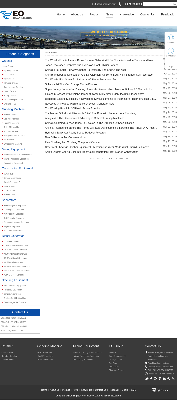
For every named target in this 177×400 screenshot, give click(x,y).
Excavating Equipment (13, 163)
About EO (113, 352)
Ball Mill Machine (11, 115)
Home (61, 14)
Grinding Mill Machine (13, 144)
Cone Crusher (10, 75)
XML (133, 390)
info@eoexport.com (106, 4)
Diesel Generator (13, 236)
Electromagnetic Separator (15, 205)
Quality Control (115, 360)
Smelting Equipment (15, 280)
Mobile (125, 390)
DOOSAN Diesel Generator (15, 258)
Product (94, 14)
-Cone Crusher (7, 360)
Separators (9, 200)
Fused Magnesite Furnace (15, 302)
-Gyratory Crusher (9, 356)
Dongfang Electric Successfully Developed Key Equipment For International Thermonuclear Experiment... (101, 98)
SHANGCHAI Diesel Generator (17, 271)
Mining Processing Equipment (16, 159)
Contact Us (147, 14)
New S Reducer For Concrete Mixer (65, 137)
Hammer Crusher (11, 83)
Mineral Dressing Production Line (18, 155)
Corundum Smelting (12, 294)
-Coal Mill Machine (45, 356)
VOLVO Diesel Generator (14, 275)
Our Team (113, 363)
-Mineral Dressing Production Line (87, 352)
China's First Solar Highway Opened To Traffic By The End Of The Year (85, 70)
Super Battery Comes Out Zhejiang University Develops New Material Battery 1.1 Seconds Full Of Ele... (101, 89)
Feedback (167, 14)
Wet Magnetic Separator (14, 214)
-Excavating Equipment (83, 360)
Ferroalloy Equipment (13, 290)
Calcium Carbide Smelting (15, 298)
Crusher (7, 60)
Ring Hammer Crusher (13, 87)
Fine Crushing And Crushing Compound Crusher (72, 142)
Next (121, 159)
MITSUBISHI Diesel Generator (17, 266)
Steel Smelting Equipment (15, 286)
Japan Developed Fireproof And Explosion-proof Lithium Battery (81, 65)
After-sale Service (116, 370)
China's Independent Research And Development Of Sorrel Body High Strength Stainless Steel (99, 74)
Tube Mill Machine (11, 123)
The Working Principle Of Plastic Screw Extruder (72, 108)
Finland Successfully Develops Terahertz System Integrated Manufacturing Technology (94, 94)
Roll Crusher (9, 79)
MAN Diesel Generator (13, 262)
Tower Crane (9, 186)
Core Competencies (117, 356)
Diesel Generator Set (13, 182)
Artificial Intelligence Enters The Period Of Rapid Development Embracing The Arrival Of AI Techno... (101, 127)
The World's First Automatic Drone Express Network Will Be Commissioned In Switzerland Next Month (101, 60)
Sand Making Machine (13, 100)
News (109, 14)
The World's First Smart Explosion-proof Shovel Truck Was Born (81, 79)
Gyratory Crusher (11, 70)
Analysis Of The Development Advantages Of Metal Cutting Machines (84, 118)
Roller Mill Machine (12, 127)
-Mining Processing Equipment (86, 356)
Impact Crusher (10, 91)
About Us (77, 14)
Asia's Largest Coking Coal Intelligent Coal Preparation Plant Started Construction (91, 152)
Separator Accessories (13, 231)
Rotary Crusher (10, 95)
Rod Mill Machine (11, 131)
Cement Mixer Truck (12, 178)
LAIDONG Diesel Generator (15, 250)
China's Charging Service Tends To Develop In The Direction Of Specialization (89, 123)
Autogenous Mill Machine (14, 135)
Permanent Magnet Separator (16, 222)
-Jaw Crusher (7, 352)
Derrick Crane (9, 190)
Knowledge (127, 14)
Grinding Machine (13, 109)
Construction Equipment (17, 168)
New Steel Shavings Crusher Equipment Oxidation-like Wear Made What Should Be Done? (97, 147)
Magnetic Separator (12, 226)
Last (126, 159)
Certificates (114, 367)
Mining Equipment (13, 149)
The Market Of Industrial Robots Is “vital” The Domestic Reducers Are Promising (90, 113)
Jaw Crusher (9, 66)
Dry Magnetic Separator (14, 210)
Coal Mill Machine (11, 119)
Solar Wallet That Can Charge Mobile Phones (71, 84)
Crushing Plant (10, 104)
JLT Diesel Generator (13, 241)
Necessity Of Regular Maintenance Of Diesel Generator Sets (79, 103)
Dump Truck (9, 174)
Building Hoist (9, 195)
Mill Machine (9, 140)
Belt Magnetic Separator (14, 218)
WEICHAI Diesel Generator (15, 254)
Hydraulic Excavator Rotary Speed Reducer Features (75, 132)
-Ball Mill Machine (44, 352)
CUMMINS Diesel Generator (16, 245)
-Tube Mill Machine (45, 360)
